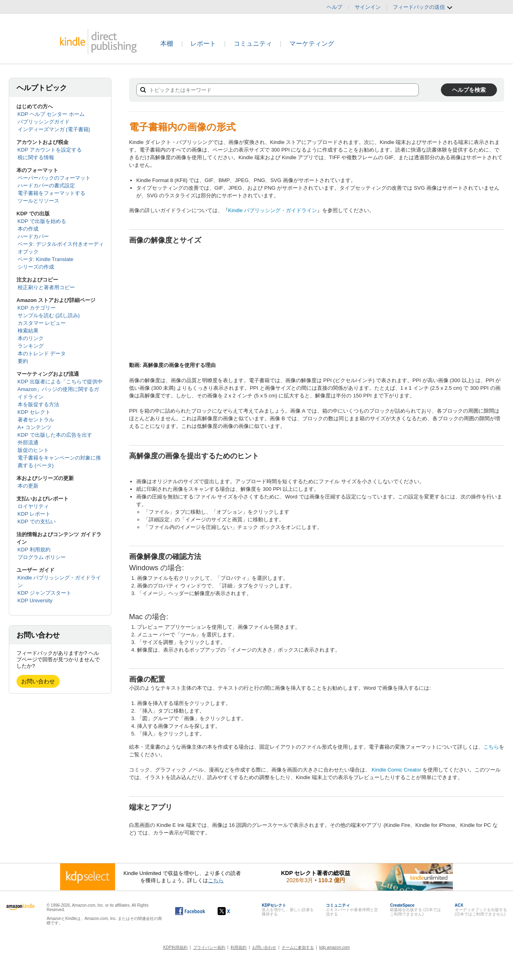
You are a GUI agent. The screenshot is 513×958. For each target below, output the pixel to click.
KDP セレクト (34, 412)
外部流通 (28, 443)
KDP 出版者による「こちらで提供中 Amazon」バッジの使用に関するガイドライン (60, 389)
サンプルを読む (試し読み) (49, 315)
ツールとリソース (38, 201)
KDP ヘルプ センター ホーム (51, 114)
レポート (203, 43)
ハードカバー (33, 236)
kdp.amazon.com (334, 947)
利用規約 (238, 947)
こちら (491, 747)
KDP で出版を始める (42, 221)
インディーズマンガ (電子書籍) (54, 129)
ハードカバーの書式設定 (46, 185)
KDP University (35, 600)
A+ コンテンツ (35, 427)
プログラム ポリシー (42, 557)
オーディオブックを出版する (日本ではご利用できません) (481, 909)
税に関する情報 (36, 157)
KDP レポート (34, 514)
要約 (23, 361)
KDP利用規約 (175, 947)
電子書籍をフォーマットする (51, 193)
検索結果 (28, 331)
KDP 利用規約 (34, 550)
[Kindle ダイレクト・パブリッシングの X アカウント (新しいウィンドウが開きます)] (232, 911)
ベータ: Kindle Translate (45, 259)
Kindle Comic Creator (396, 770)
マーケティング (311, 43)
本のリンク (31, 338)
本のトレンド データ (42, 353)
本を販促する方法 (38, 404)
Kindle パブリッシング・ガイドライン (272, 210)
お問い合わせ (38, 681)
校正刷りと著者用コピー (46, 287)
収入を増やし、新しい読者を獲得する (288, 909)
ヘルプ (334, 7)
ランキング (31, 346)
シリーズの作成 (36, 267)
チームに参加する (298, 947)
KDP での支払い (37, 521)
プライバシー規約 (209, 947)
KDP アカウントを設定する (50, 150)
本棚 (166, 43)
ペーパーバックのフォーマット (54, 178)
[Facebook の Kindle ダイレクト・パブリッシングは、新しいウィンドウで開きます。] (190, 911)
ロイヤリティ (33, 506)
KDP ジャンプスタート (44, 593)
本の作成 (28, 229)
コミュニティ (253, 43)
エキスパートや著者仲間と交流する (352, 909)
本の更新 (28, 486)
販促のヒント (33, 450)
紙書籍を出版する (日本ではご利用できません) (415, 909)
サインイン (368, 7)
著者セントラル (36, 420)
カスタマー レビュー (42, 323)
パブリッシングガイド (44, 122)
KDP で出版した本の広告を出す (55, 435)
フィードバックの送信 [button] (423, 7)
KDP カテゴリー (37, 308)
